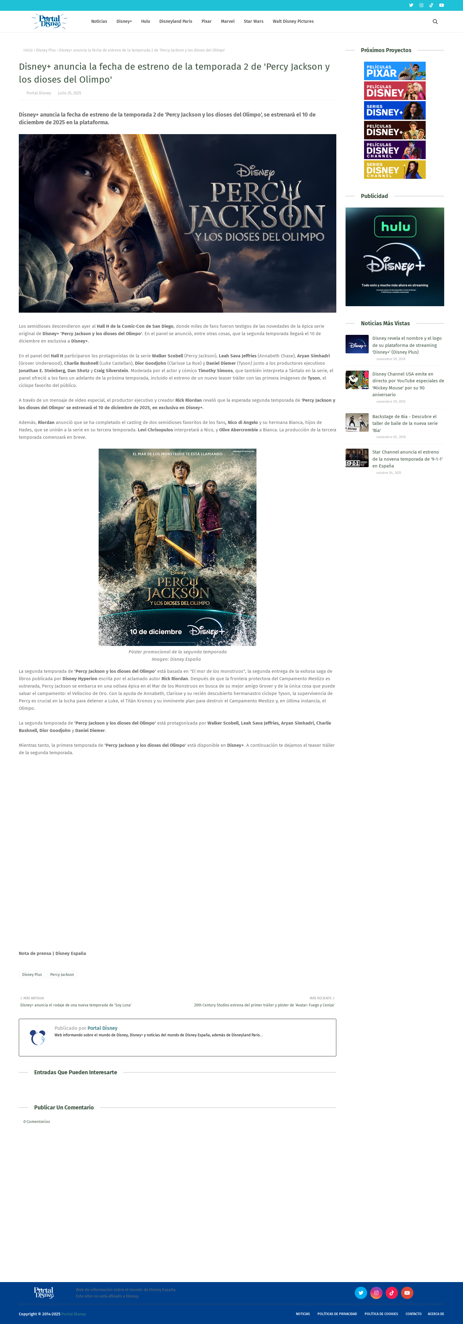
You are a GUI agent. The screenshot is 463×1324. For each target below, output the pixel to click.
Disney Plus (46, 50)
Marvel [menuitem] (228, 21)
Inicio (28, 50)
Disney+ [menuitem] (124, 21)
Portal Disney (39, 93)
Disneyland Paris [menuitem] (175, 21)
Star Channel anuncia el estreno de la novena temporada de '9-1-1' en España (407, 459)
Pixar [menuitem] (207, 21)
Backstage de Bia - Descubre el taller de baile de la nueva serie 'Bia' (405, 423)
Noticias (303, 1314)
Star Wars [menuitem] (254, 21)
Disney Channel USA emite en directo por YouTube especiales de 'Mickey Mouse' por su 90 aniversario (408, 384)
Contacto (414, 1314)
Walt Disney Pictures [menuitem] (293, 21)
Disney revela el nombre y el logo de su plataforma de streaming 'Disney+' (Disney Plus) (407, 345)
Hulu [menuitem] (145, 21)
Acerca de (436, 1314)
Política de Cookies (381, 1314)
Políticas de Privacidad (337, 1314)
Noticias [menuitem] (99, 21)
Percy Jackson (62, 974)
